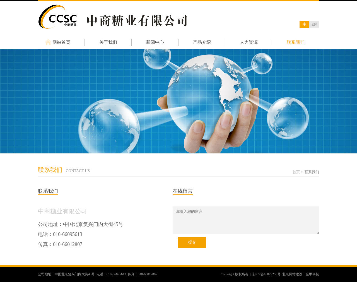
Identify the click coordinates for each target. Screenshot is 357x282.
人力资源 (249, 42)
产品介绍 (202, 42)
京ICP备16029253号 (266, 274)
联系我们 (296, 42)
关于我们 (108, 42)
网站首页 (61, 42)
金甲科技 (312, 274)
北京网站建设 (292, 274)
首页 (296, 172)
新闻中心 (155, 42)
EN (314, 24)
